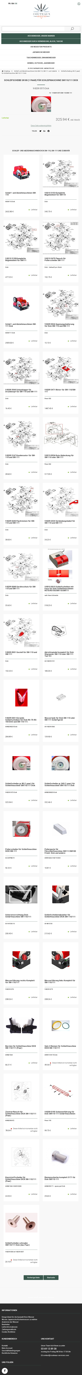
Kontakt (5, 1346)
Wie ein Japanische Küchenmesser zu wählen (19, 1319)
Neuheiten (6, 1324)
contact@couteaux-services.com (56, 1355)
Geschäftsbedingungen (11, 1351)
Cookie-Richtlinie (8, 1332)
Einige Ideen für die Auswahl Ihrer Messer (18, 1317)
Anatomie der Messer (10, 1322)
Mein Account (7, 1348)
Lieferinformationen (9, 1327)
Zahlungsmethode (9, 1329)
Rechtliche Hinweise (9, 1353)
